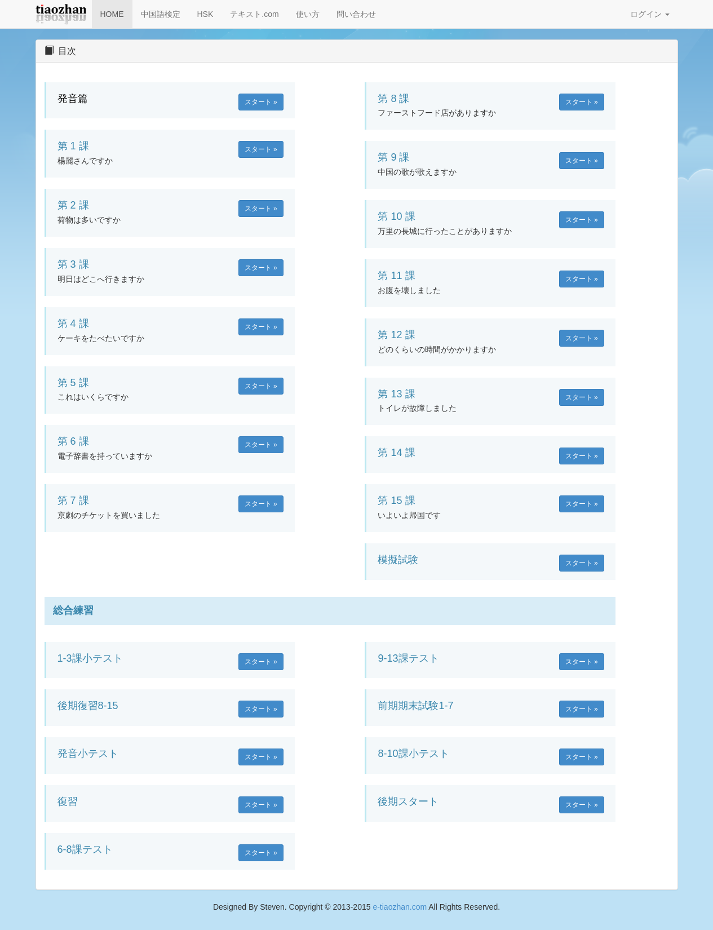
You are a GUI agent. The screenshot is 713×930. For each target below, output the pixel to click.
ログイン (650, 14)
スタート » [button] (261, 102)
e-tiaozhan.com (400, 906)
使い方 (308, 14)
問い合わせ (356, 14)
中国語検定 (160, 14)
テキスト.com (254, 14)
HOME (112, 14)
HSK (205, 14)
